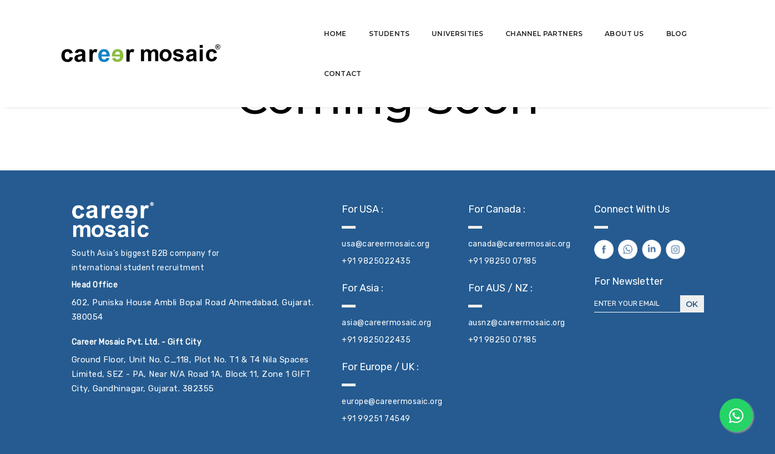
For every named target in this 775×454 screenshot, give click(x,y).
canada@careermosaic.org (519, 244)
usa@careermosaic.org (385, 244)
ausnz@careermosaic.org (516, 322)
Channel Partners (501, 20)
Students (346, 20)
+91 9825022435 (376, 261)
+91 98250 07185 (502, 261)
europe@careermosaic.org (392, 401)
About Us (581, 20)
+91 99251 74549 (376, 418)
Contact (684, 20)
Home (292, 20)
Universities (414, 20)
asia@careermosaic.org (387, 322)
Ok (692, 304)
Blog (634, 20)
